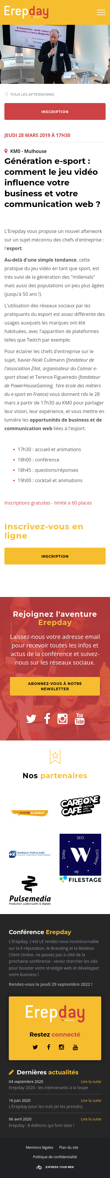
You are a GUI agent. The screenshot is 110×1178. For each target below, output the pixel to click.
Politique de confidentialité (55, 1156)
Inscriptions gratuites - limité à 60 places (48, 503)
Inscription (55, 112)
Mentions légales (39, 1147)
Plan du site (68, 1147)
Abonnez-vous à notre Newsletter (55, 686)
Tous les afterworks (32, 94)
